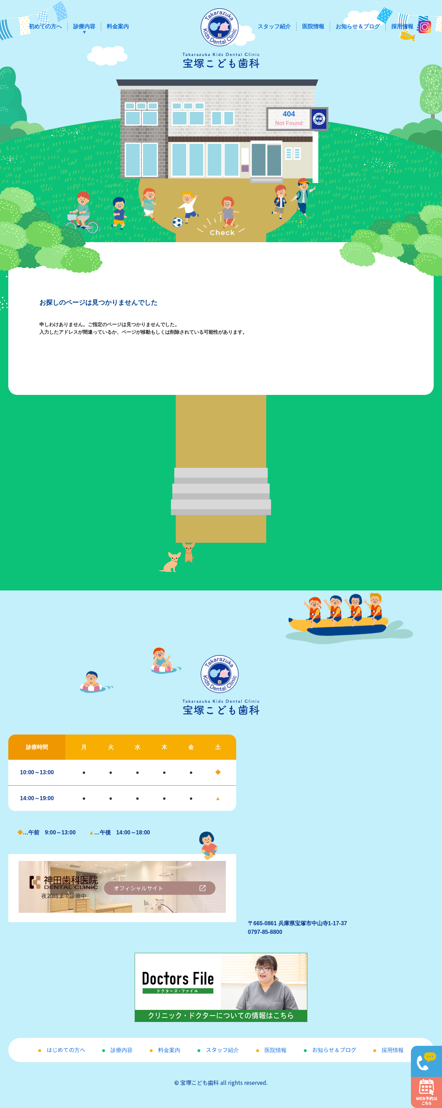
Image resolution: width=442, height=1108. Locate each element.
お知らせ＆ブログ (358, 26)
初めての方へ (45, 26)
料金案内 (118, 26)
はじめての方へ (66, 1049)
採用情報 (402, 26)
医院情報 (313, 26)
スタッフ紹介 (274, 26)
